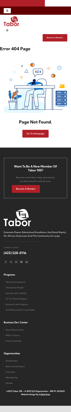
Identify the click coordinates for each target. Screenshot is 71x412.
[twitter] (11, 262)
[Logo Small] (17, 209)
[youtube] (21, 262)
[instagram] (16, 262)
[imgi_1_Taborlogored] (11, 17)
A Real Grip (44, 394)
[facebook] (6, 262)
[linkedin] (27, 262)
